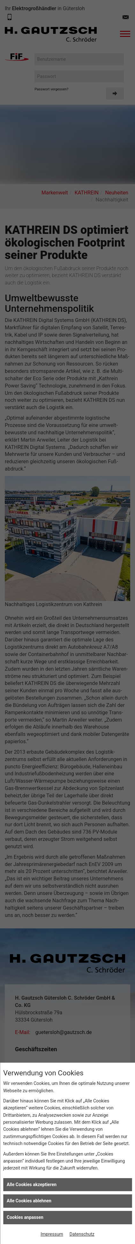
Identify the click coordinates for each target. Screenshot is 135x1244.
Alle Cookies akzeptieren (31, 1184)
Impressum (52, 1234)
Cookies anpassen (25, 1217)
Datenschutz (82, 1234)
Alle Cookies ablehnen (29, 1200)
